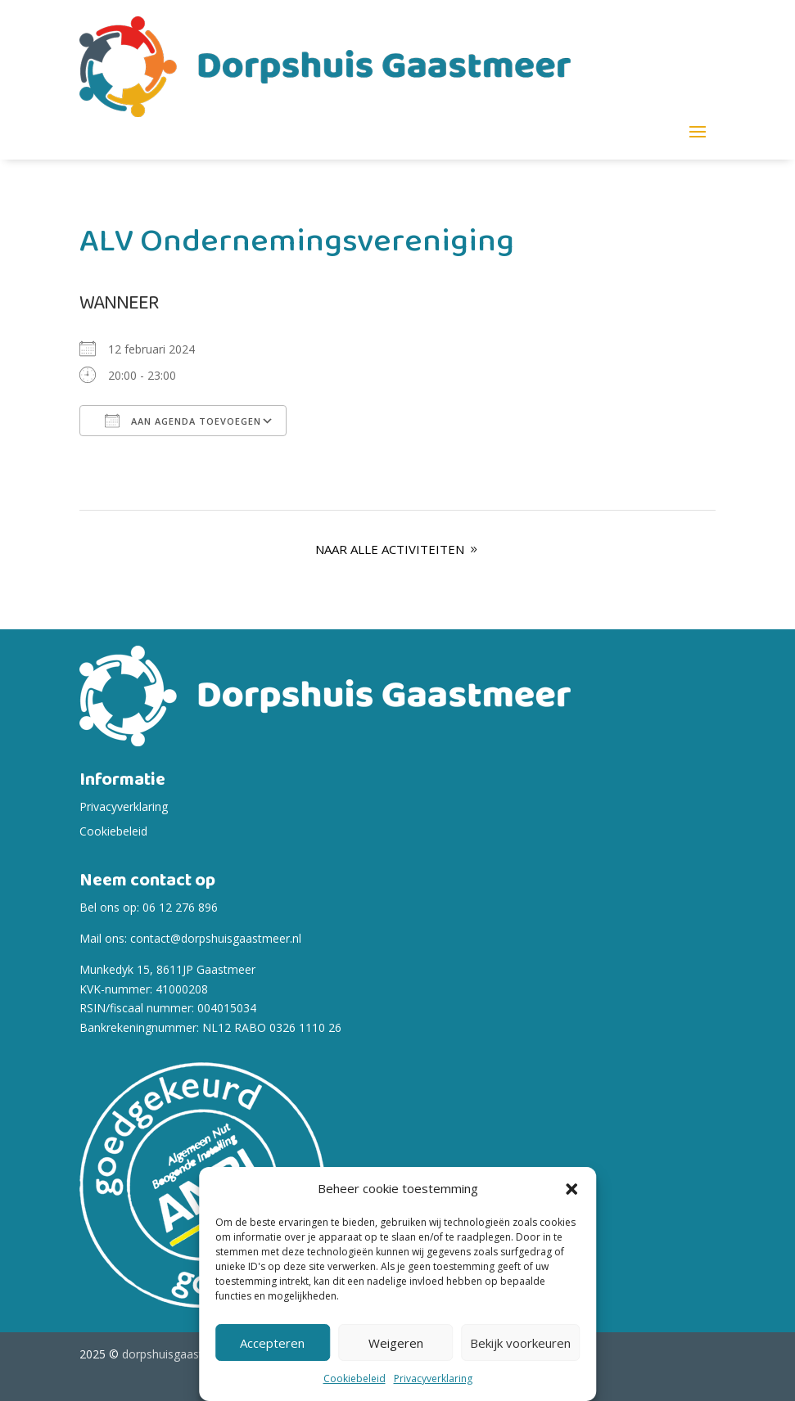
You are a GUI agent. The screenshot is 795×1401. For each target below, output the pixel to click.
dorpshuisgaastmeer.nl (182, 1354)
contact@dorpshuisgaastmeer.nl (215, 938)
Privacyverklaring (433, 1378)
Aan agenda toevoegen (183, 420)
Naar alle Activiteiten (389, 549)
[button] (571, 1189)
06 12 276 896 (180, 907)
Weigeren (395, 1343)
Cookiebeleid (354, 1378)
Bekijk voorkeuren (520, 1343)
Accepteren (272, 1343)
